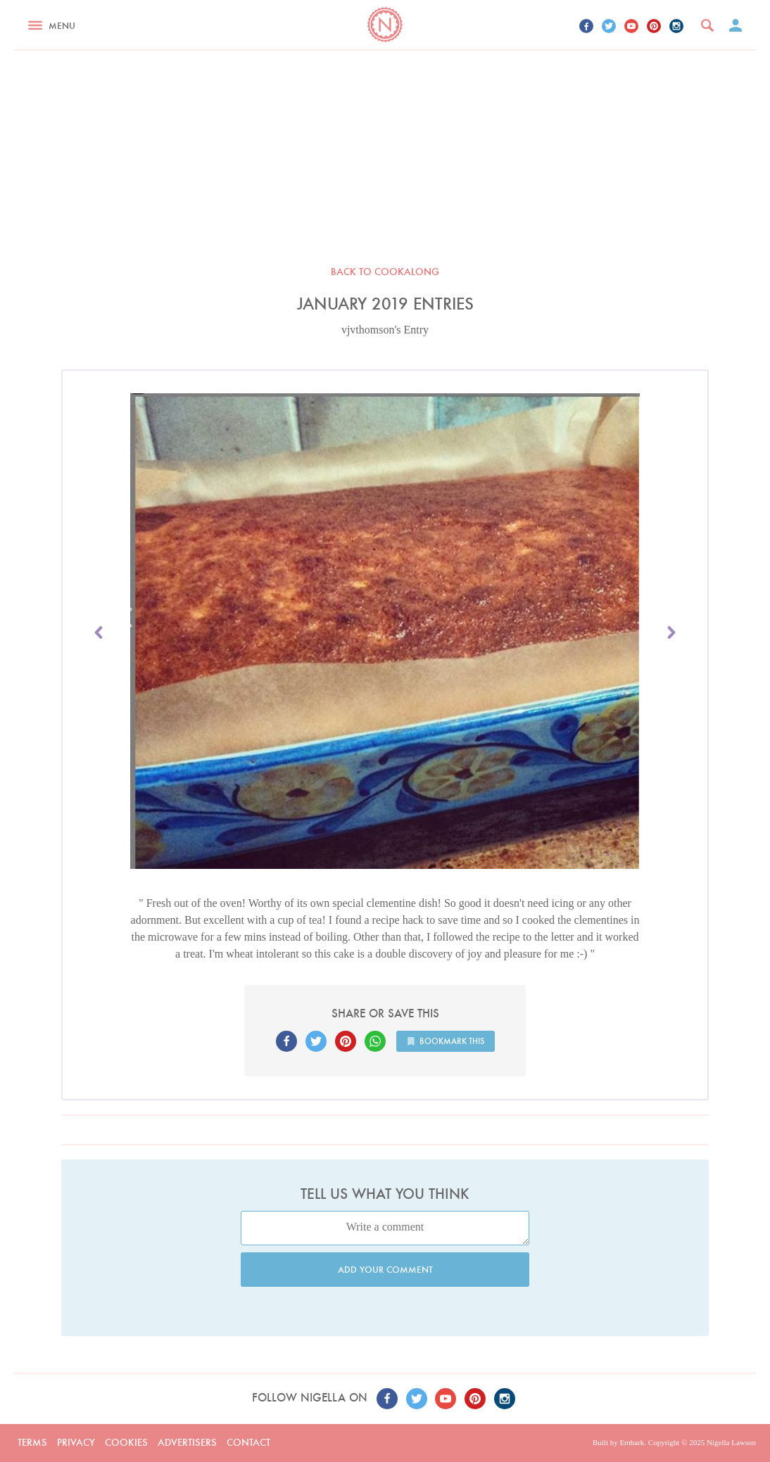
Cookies (126, 1442)
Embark (631, 1442)
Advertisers (187, 1442)
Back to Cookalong (385, 271)
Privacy (76, 1442)
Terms (32, 1442)
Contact (248, 1442)
